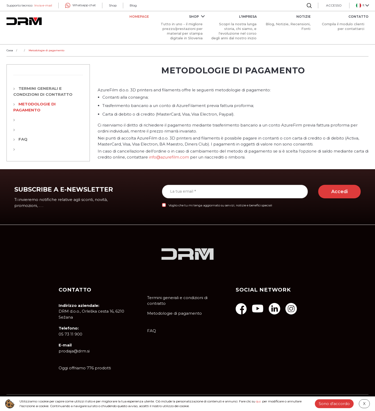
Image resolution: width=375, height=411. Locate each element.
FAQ (22, 139)
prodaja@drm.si (74, 351)
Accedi (339, 191)
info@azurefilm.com (169, 157)
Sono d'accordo (334, 403)
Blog (133, 5)
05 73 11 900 (70, 334)
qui (258, 401)
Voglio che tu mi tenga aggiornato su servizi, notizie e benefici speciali (220, 205)
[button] (362, 5)
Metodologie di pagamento (174, 313)
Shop (113, 5)
